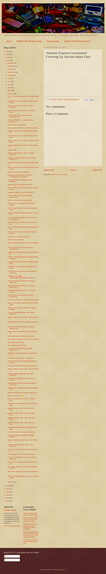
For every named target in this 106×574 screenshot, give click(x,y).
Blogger (62, 569)
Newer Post (49, 170)
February (11, 93)
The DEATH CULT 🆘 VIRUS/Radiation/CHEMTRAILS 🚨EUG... (22, 277)
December (11, 63)
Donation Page (52, 41)
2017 (8, 498)
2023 (8, 57)
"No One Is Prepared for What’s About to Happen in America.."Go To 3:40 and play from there (31, 534)
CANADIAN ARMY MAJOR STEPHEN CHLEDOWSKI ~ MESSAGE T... (20, 176)
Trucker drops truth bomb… (16, 239)
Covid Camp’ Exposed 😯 (16, 396)
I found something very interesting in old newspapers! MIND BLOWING (30, 526)
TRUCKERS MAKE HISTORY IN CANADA (21, 336)
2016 (8, 501)
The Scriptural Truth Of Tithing (17, 345)
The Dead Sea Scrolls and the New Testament (30, 514)
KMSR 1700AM (11, 510)
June (9, 81)
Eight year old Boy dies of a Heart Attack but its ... (23, 392)
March (10, 90)
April (9, 87)
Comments (9, 560)
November (11, 66)
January (10, 482)
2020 (8, 489)
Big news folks (12, 150)
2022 (8, 60)
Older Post (97, 170)
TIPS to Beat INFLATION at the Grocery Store (22, 366)
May (9, 84)
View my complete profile (12, 526)
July (9, 78)
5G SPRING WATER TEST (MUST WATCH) (21, 432)
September (11, 72)
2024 (8, 54)
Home (9, 41)
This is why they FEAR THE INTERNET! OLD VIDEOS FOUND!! (30, 519)
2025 (8, 51)
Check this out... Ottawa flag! (17, 125)
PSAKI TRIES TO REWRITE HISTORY (20, 184)
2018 (8, 495)
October (10, 69)
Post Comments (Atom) (59, 174)
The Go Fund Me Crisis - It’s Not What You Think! (23, 300)
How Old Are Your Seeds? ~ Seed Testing (21, 358)
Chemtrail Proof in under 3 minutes (18, 237)
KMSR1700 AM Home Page (29, 41)
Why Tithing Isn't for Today (16, 342)
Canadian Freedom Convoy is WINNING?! (21, 192)
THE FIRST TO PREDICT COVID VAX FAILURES (23, 339)
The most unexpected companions (18, 172)
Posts (7, 556)
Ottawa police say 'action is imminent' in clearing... (23, 128)
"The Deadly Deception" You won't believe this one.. (30, 541)
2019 (8, 492)
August (10, 75)
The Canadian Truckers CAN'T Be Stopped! (21, 454)
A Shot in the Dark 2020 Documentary (19, 200)
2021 (8, 486)
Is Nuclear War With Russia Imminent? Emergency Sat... (20, 116)
